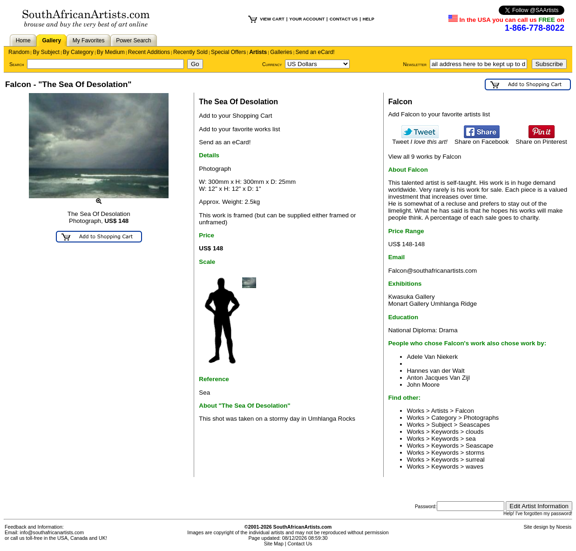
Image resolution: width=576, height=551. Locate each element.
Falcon (464, 410)
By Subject (46, 52)
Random (18, 52)
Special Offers (228, 52)
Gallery (51, 40)
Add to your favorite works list (239, 129)
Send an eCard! (315, 52)
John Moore (423, 384)
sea (471, 438)
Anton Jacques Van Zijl (438, 377)
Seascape (479, 445)
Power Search (133, 40)
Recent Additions (149, 52)
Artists (258, 52)
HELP (368, 19)
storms (475, 452)
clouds (475, 431)
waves (474, 466)
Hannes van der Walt (436, 370)
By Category (78, 52)
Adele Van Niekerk (432, 356)
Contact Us (300, 543)
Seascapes (474, 424)
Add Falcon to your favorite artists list (439, 114)
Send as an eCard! (225, 142)
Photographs (481, 417)
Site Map (274, 543)
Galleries (281, 52)
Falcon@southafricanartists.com (432, 270)
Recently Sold (190, 52)
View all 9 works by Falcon (424, 156)
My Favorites (89, 40)
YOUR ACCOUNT (307, 19)
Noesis (563, 527)
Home (23, 40)
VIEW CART (272, 19)
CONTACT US (344, 19)
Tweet (419, 139)
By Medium (111, 52)
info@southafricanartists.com (52, 532)
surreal (475, 459)
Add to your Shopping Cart (235, 115)
